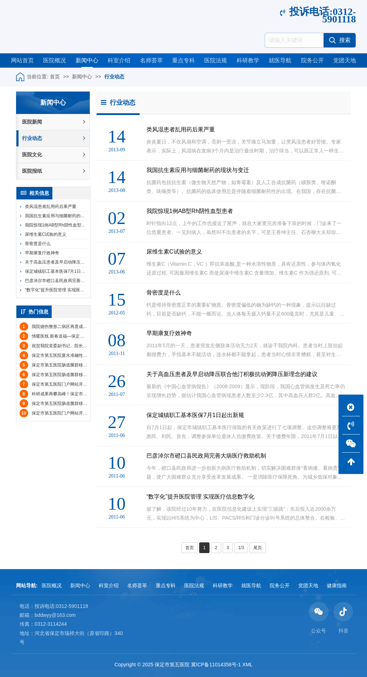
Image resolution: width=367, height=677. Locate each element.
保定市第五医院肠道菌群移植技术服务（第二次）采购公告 (81, 365)
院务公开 (312, 60)
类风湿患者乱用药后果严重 (50, 206)
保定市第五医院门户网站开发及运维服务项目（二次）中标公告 (85, 384)
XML (247, 664)
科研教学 (248, 60)
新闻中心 (87, 60)
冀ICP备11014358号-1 (216, 664)
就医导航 (280, 60)
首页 (55, 76)
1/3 (241, 547)
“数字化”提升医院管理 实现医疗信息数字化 (65, 289)
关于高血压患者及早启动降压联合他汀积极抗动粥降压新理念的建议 (89, 262)
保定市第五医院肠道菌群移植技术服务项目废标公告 (75, 374)
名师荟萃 (151, 60)
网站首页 (22, 60)
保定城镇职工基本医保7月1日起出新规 (61, 271)
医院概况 (54, 60)
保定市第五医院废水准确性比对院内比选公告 (68, 355)
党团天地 (344, 60)
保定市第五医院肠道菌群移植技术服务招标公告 (71, 403)
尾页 (257, 547)
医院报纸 (53, 171)
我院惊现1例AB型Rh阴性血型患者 (57, 225)
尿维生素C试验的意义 (46, 234)
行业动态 (114, 76)
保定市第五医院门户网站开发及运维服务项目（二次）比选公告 (85, 413)
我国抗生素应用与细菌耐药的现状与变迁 (63, 215)
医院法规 (215, 60)
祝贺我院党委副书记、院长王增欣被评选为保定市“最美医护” (83, 345)
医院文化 (53, 155)
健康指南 (337, 585)
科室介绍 (119, 60)
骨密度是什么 (38, 243)
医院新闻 (53, 122)
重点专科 (183, 60)
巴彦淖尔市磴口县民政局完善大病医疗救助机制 (70, 280)
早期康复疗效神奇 (42, 252)
